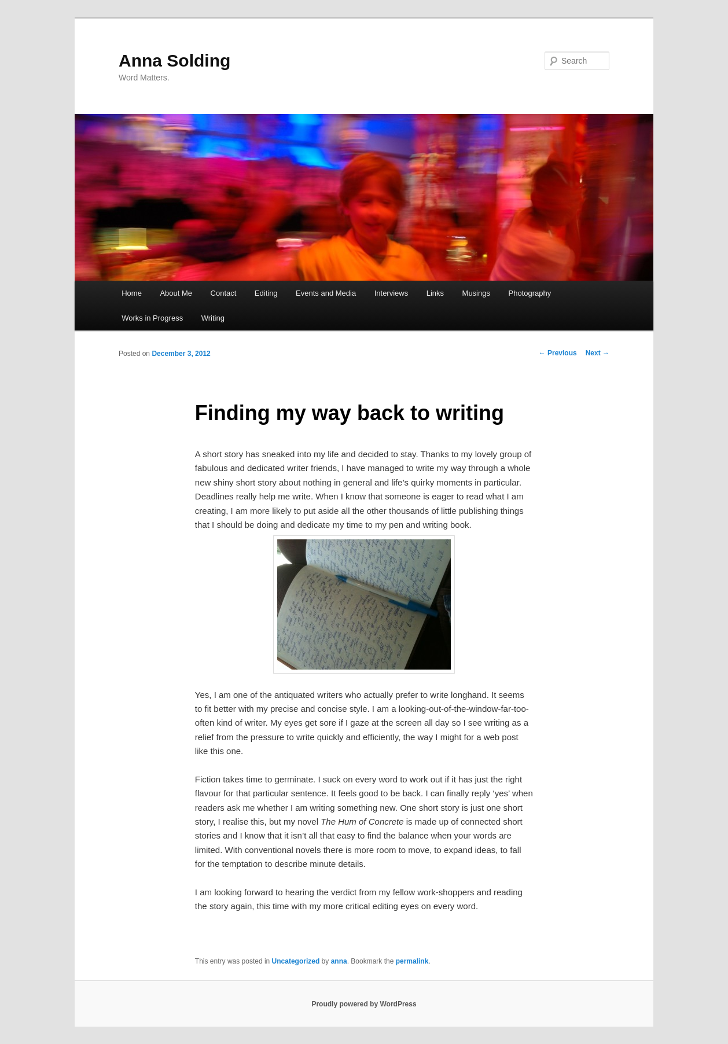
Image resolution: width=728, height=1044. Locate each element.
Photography (529, 293)
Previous (558, 353)
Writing (213, 318)
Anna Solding (174, 60)
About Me (176, 293)
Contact (224, 293)
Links (435, 293)
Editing (266, 293)
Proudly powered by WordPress (363, 1004)
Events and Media (326, 293)
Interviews (391, 293)
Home (132, 293)
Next (597, 353)
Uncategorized (296, 961)
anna (339, 961)
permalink (412, 961)
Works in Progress (152, 318)
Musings (476, 293)
